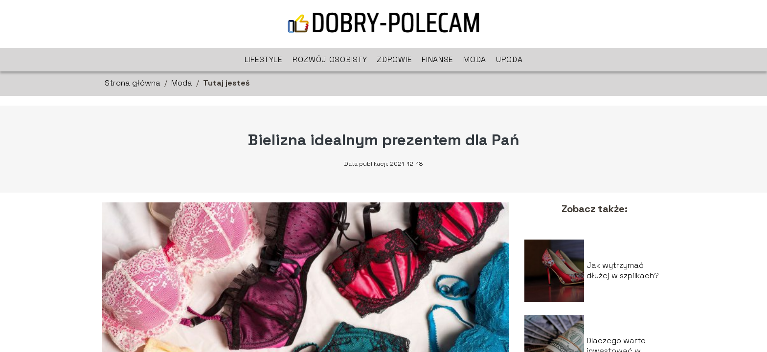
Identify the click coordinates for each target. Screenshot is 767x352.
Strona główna (132, 83)
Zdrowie (394, 59)
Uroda (509, 59)
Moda (474, 59)
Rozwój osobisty (330, 59)
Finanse (437, 59)
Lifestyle (264, 59)
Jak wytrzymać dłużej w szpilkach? (623, 271)
